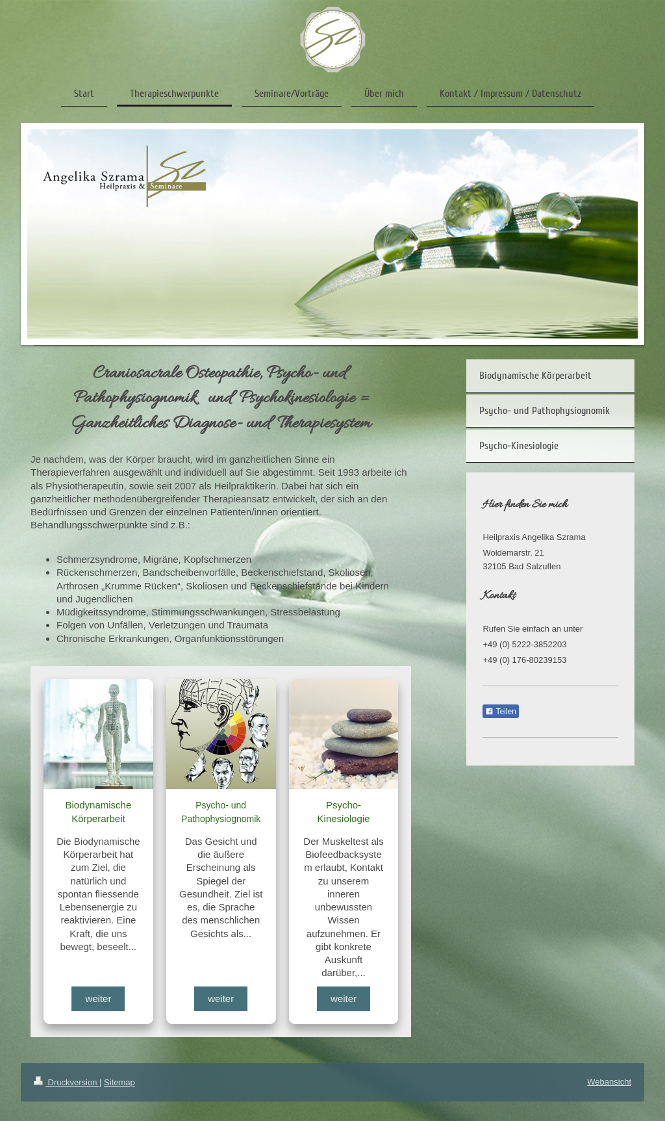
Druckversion (66, 1082)
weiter (98, 998)
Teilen (500, 711)
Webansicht (609, 1082)
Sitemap (119, 1082)
